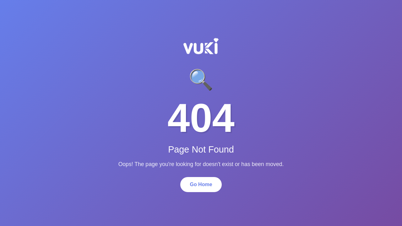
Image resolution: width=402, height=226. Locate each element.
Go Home (201, 184)
